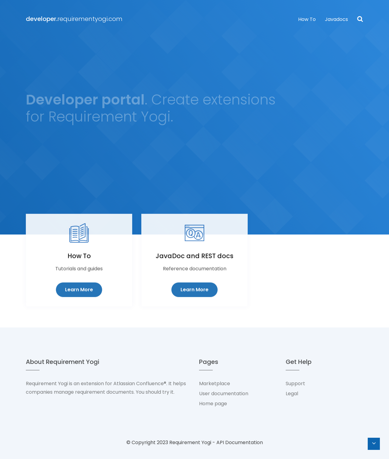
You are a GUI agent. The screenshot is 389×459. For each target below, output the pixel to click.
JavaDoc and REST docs (194, 266)
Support (295, 383)
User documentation (223, 393)
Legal (292, 393)
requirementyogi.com (74, 19)
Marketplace (214, 383)
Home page (213, 403)
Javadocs (336, 19)
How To (307, 19)
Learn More (79, 299)
